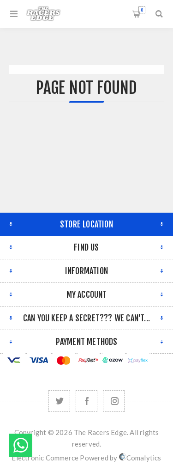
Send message (20, 445)
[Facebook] (86, 401)
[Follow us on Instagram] (114, 401)
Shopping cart (141, 9)
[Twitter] (59, 401)
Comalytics (140, 458)
